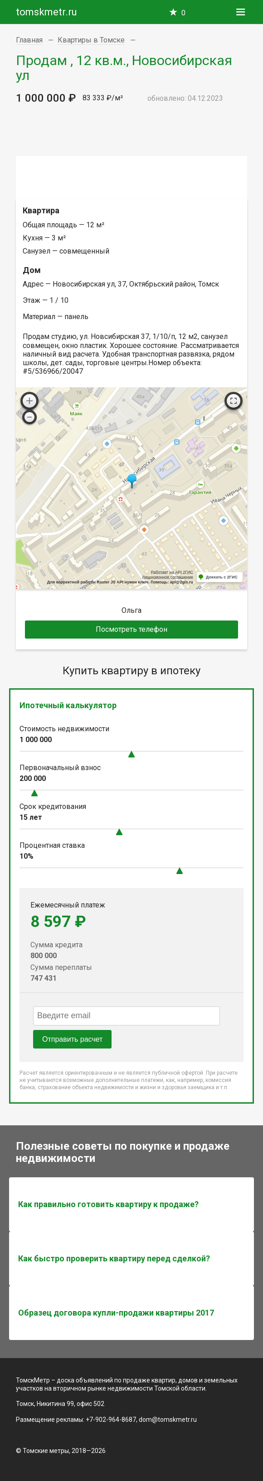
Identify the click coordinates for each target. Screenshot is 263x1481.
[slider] (131, 754)
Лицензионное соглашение (167, 577)
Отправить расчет (72, 1039)
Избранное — (183, 13)
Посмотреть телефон (131, 629)
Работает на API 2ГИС (172, 572)
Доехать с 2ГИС (222, 577)
